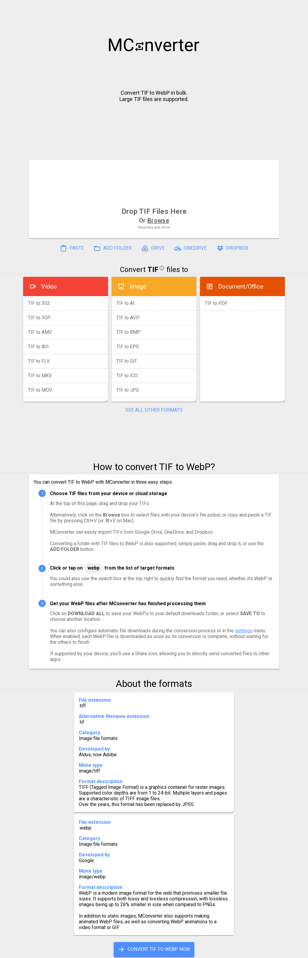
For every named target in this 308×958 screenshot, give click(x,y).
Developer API (202, 951)
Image (138, 286)
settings (243, 631)
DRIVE (153, 248)
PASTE (72, 248)
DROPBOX (232, 248)
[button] (297, 7)
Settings (78, 951)
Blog (171, 951)
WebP (94, 568)
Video (49, 286)
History (50, 951)
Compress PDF (140, 951)
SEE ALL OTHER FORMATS (154, 410)
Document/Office (240, 286)
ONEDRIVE (190, 248)
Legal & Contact (247, 951)
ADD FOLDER (113, 248)
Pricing (106, 951)
